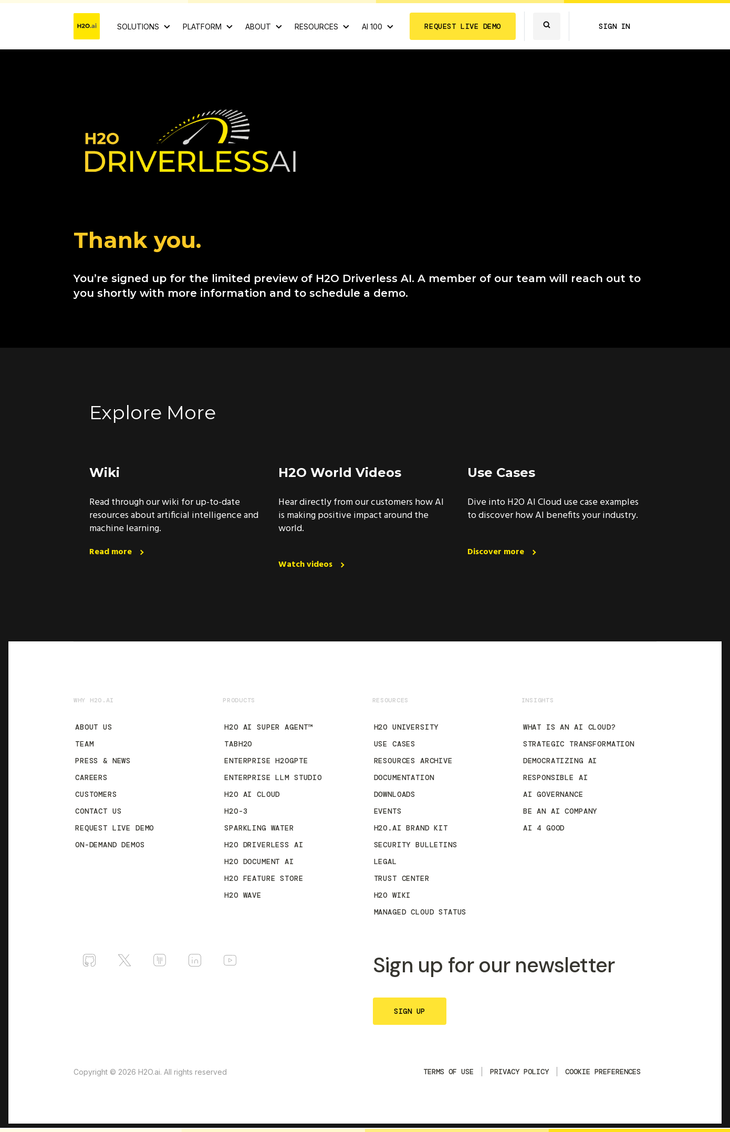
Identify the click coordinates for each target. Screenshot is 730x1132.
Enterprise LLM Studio (273, 777)
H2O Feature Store (263, 878)
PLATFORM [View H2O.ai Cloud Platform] (202, 26)
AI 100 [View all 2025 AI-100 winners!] (372, 26)
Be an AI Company (560, 811)
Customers (96, 794)
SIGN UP (409, 1011)
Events (388, 811)
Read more (111, 552)
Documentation (404, 777)
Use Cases (395, 744)
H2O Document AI (259, 861)
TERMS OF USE (448, 1071)
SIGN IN (614, 26)
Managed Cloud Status (420, 912)
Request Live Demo (114, 828)
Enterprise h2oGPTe (266, 760)
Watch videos (306, 564)
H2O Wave (243, 895)
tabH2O (238, 744)
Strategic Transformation (578, 744)
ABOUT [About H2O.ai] (258, 26)
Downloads (395, 794)
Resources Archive (413, 760)
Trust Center (402, 878)
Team (84, 744)
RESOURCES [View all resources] (316, 26)
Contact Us (98, 811)
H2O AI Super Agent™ (268, 727)
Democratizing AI (560, 760)
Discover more (496, 552)
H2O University (406, 727)
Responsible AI (555, 777)
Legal (385, 861)
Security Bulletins (415, 844)
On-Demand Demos (110, 844)
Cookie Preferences (603, 1071)
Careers (91, 777)
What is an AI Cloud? (569, 727)
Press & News (103, 760)
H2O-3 (235, 811)
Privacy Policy (519, 1071)
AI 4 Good (544, 828)
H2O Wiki (392, 895)
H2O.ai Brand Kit (411, 828)
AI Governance (553, 794)
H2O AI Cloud (252, 794)
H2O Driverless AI (263, 844)
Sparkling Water (259, 828)
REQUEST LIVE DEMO (462, 26)
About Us (93, 727)
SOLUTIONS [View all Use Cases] (138, 26)
